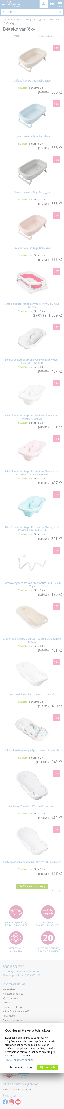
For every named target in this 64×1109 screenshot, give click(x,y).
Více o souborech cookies (19, 1059)
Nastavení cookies (20, 1067)
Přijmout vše (47, 1067)
